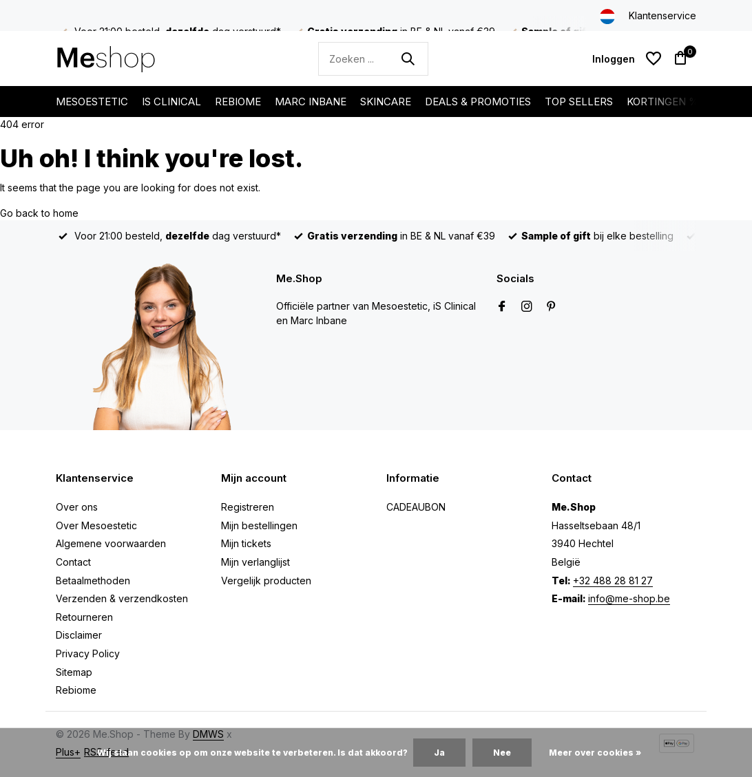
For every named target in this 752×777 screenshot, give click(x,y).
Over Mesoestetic (96, 525)
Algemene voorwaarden (111, 543)
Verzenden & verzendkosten (122, 598)
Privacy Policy (88, 653)
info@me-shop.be (629, 598)
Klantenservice (662, 15)
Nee (502, 752)
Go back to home (39, 213)
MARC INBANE (310, 101)
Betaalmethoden (93, 580)
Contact (73, 562)
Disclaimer (79, 635)
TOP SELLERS (579, 101)
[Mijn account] (613, 59)
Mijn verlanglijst (255, 562)
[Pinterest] (551, 307)
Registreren (247, 507)
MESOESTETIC (92, 101)
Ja (439, 752)
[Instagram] (526, 307)
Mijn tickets (246, 543)
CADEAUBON (416, 507)
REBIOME (238, 101)
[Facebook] (502, 307)
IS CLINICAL (171, 101)
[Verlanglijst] (653, 58)
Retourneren (84, 617)
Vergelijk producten (266, 580)
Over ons (77, 507)
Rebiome (76, 690)
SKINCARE (385, 101)
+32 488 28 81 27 (613, 580)
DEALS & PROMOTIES (478, 101)
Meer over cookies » (595, 752)
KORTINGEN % (663, 101)
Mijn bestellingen (259, 525)
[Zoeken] (373, 59)
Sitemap (74, 672)
